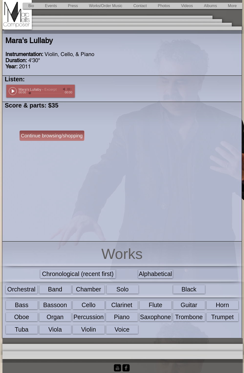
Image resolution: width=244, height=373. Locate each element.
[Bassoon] (55, 305)
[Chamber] (89, 289)
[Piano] (122, 317)
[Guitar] (189, 305)
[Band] (55, 289)
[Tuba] (22, 329)
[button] (106, 6)
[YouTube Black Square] (117, 368)
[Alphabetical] (155, 274)
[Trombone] (189, 317)
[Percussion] (89, 317)
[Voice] (122, 329)
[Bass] (22, 305)
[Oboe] (22, 317)
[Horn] (222, 305)
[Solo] (122, 289)
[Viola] (55, 329)
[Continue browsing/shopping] (52, 136)
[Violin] (89, 329)
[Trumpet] (222, 317)
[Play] (13, 91)
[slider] (69, 89)
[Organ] (55, 317)
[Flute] (155, 305)
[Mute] (64, 89)
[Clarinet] (122, 305)
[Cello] (89, 305)
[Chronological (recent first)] (78, 274)
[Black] (189, 289)
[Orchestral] (21, 289)
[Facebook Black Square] (126, 368)
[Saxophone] (155, 317)
